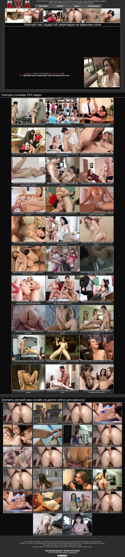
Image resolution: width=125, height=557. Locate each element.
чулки (49, 75)
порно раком (42, 75)
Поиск (76, 6)
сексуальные (57, 75)
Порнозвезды (93, 6)
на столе (66, 75)
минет (34, 75)
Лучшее (60, 6)
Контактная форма (53, 550)
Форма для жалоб (72, 550)
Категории (43, 6)
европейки (27, 75)
